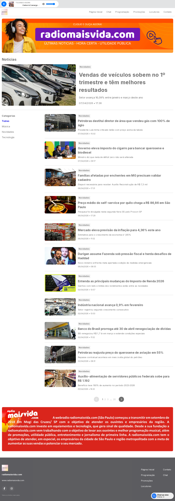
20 (114, 399)
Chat (108, 12)
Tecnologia (8, 137)
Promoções (139, 12)
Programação (122, 12)
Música (6, 126)
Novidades (8, 131)
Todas (5, 121)
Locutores (154, 12)
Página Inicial (95, 12)
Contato (168, 12)
